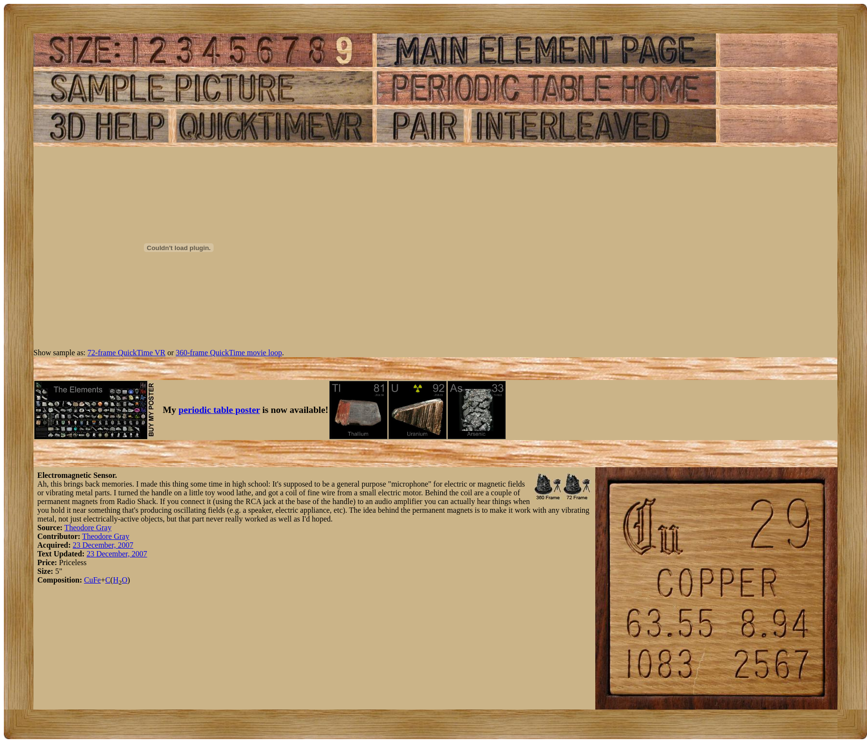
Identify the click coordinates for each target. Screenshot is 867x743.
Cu (88, 580)
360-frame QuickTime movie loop (229, 352)
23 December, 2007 (103, 545)
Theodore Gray (87, 527)
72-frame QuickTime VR (127, 352)
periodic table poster (219, 410)
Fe (97, 580)
